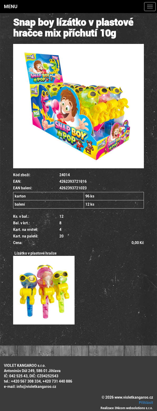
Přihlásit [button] (145, 402)
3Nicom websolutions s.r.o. (133, 408)
